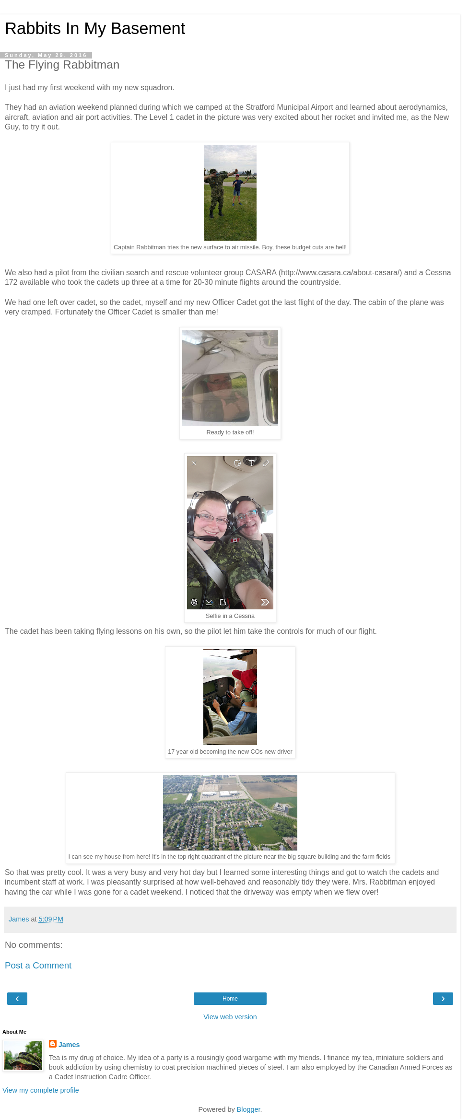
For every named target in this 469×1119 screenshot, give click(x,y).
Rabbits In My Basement (95, 28)
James (69, 1045)
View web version (230, 1017)
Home (230, 998)
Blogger (248, 1109)
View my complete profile (40, 1090)
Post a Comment (38, 965)
